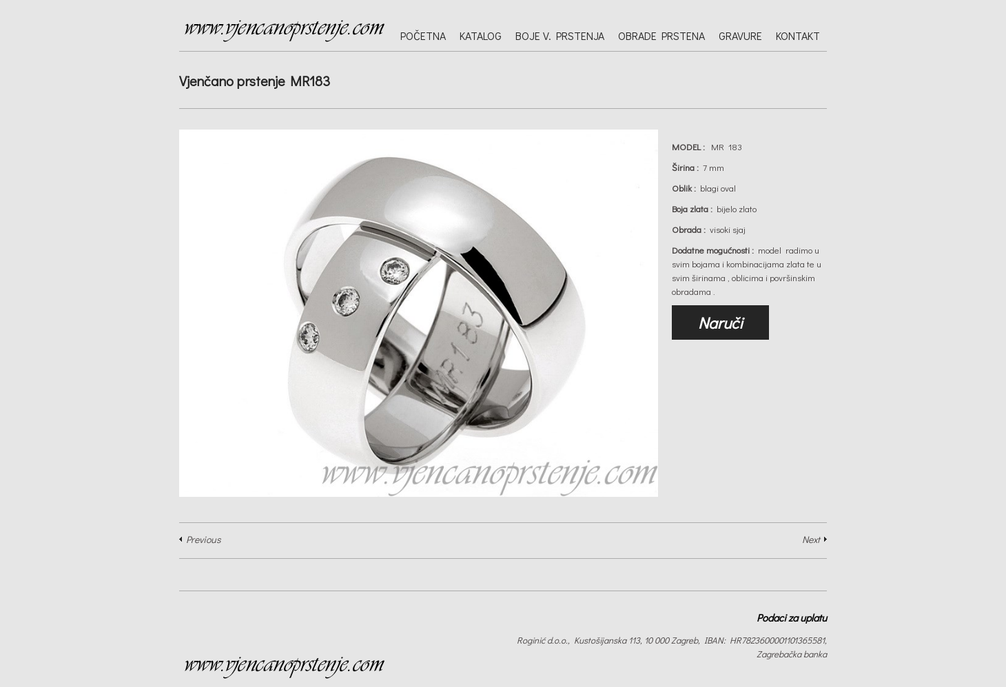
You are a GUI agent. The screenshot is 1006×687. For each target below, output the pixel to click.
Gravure (740, 35)
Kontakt (798, 35)
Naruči (720, 322)
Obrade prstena (661, 35)
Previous (203, 539)
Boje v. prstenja (559, 35)
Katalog (481, 35)
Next (811, 539)
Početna (423, 35)
